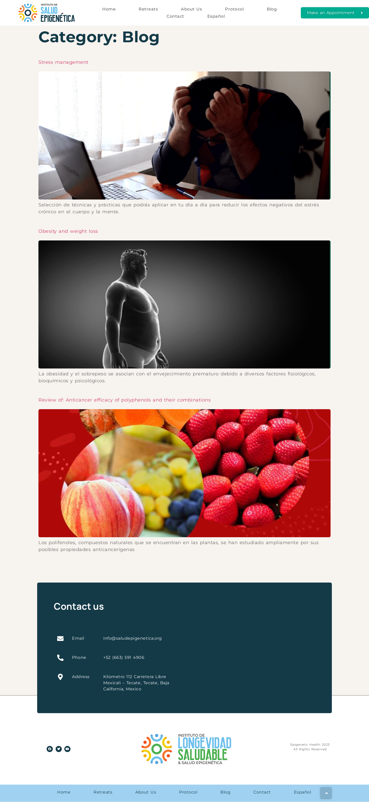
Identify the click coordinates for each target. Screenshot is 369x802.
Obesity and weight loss (68, 231)
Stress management (63, 62)
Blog (272, 9)
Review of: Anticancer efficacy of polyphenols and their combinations (124, 400)
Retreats (148, 9)
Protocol (234, 9)
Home (109, 9)
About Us (191, 9)
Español (216, 16)
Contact (175, 16)
